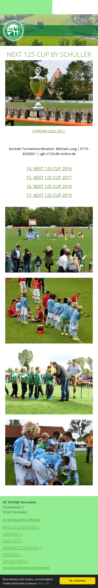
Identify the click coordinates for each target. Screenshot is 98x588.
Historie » (12, 554)
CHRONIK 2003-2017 (49, 131)
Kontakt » (12, 540)
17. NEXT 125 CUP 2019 (49, 195)
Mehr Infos (44, 583)
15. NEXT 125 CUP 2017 (49, 177)
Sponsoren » (15, 561)
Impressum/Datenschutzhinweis (26, 567)
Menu (13, 7)
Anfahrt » (12, 534)
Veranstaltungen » (22, 547)
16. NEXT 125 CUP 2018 (49, 186)
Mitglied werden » (21, 527)
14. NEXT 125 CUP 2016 (49, 168)
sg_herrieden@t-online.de (21, 520)
